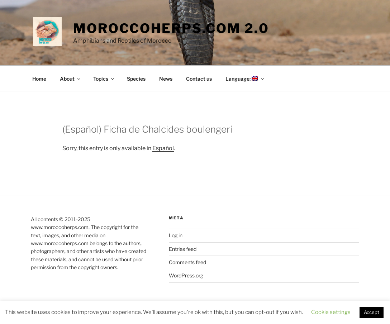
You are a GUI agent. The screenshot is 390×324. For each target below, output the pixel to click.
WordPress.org (186, 275)
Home (39, 79)
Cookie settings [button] (331, 312)
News (165, 79)
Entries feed (182, 249)
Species (136, 79)
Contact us (199, 79)
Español (163, 148)
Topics (104, 79)
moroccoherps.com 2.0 (171, 28)
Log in (175, 235)
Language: (245, 79)
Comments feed (187, 262)
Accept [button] (371, 312)
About (70, 79)
